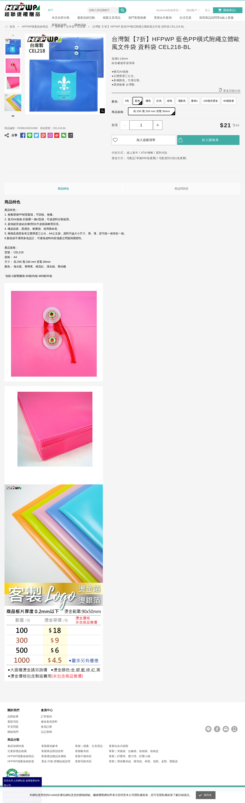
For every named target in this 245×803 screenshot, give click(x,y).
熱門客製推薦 (137, 17)
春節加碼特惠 (15, 746)
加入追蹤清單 (145, 140)
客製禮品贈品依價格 (53, 756)
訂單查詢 (46, 716)
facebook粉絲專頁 (167, 10)
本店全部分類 (60, 17)
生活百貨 (185, 17)
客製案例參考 (49, 746)
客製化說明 (59, 25)
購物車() (229, 10)
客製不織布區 (83, 756)
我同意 (208, 795)
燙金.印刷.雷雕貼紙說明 (55, 761)
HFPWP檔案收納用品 (20, 756)
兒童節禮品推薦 (17, 751)
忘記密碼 (46, 731)
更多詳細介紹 (231, 90)
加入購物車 (210, 140)
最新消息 (12, 721)
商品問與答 (181, 188)
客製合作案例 (163, 17)
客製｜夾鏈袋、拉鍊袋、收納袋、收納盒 (133, 751)
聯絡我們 (12, 731)
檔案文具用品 (112, 17)
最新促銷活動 (86, 17)
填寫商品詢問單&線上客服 (216, 17)
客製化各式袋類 (118, 746)
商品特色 (63, 188)
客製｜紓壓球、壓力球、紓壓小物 (129, 756)
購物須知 (80, 25)
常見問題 (12, 726)
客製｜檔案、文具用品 (89, 746)
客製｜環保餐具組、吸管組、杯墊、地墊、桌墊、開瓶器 (143, 761)
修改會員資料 (49, 721)
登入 (207, 10)
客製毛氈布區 (83, 761)
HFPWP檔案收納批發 (20, 761)
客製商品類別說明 (52, 751)
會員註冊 (46, 726)
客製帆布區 (82, 751)
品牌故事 (12, 716)
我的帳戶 (191, 10)
